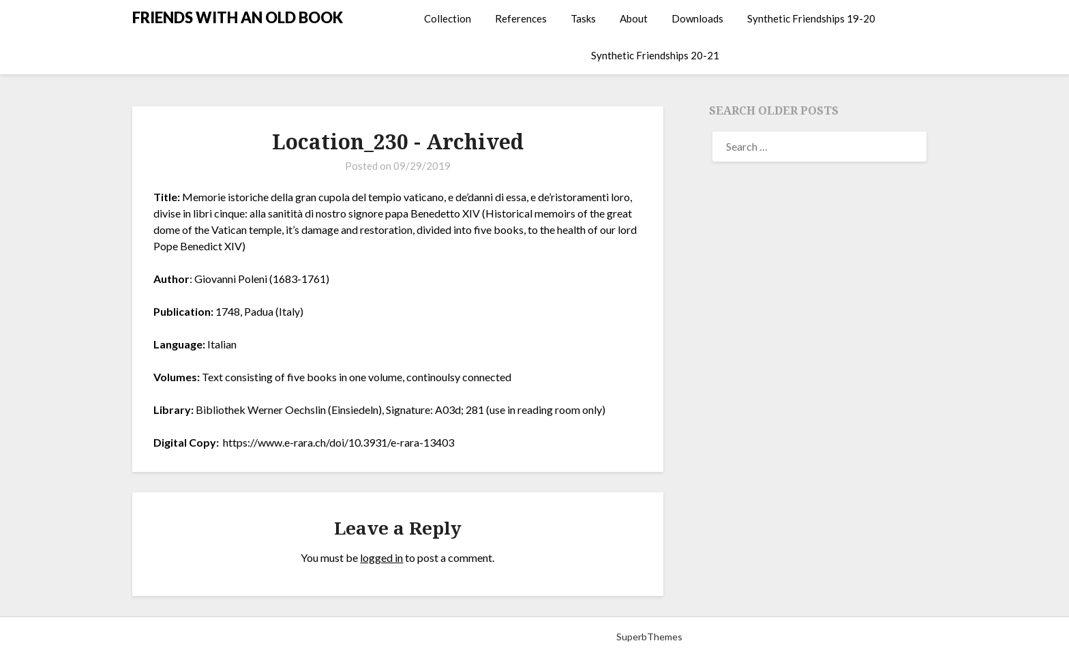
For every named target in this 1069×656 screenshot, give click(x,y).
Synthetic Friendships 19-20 (811, 18)
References (521, 18)
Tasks (583, 18)
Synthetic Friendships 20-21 (655, 55)
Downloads (697, 18)
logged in (381, 557)
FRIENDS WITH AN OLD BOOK (237, 17)
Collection (447, 18)
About (634, 18)
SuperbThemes (649, 636)
